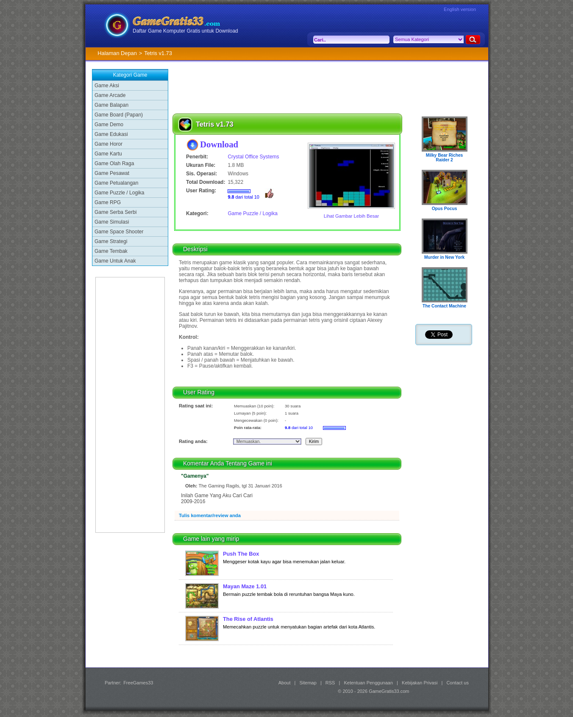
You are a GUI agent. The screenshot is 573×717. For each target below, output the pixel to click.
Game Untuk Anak (115, 261)
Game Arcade (110, 95)
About (284, 682)
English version (460, 9)
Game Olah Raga (114, 163)
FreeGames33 (138, 682)
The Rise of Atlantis (248, 619)
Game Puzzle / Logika (119, 193)
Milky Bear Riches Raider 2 (444, 157)
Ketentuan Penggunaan (368, 682)
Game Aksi (107, 86)
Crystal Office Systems (253, 157)
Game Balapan (111, 105)
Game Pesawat (112, 173)
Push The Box (241, 554)
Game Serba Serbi (115, 212)
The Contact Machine (444, 306)
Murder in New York (444, 257)
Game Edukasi (111, 134)
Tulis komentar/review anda (210, 515)
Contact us (457, 682)
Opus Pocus (444, 208)
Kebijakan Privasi (419, 682)
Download (219, 144)
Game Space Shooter (119, 232)
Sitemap (308, 682)
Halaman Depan (116, 53)
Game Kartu (108, 154)
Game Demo (109, 124)
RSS (330, 682)
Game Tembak (111, 251)
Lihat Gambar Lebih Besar (351, 216)
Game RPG (108, 202)
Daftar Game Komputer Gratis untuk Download (185, 31)
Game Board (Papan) (119, 115)
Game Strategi (111, 241)
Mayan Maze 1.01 (245, 586)
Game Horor (108, 144)
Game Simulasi (112, 222)
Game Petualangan (116, 183)
